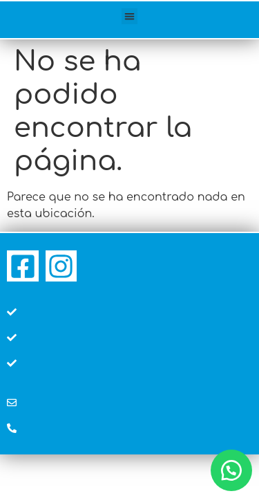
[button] (129, 16)
